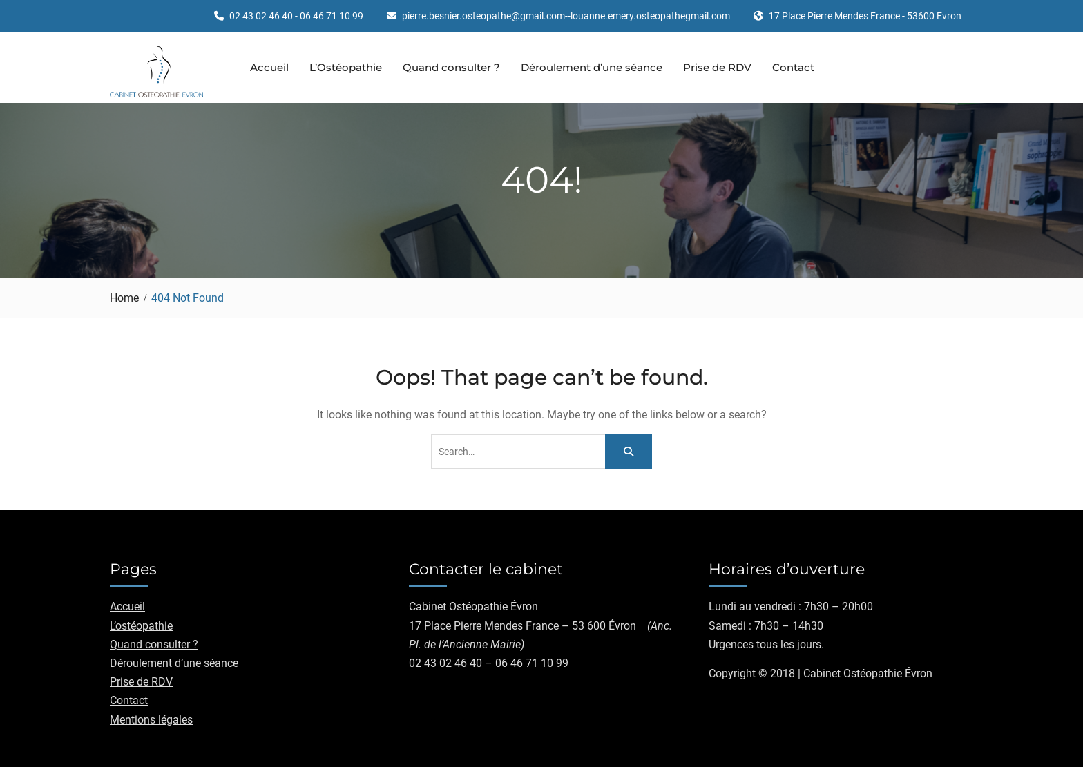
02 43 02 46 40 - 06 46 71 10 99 (296, 16)
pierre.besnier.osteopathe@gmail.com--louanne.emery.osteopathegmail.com (566, 16)
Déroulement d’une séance (591, 67)
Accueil (269, 67)
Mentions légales (151, 719)
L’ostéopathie (141, 625)
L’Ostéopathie (345, 67)
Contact (793, 67)
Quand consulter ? (451, 67)
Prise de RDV (717, 67)
